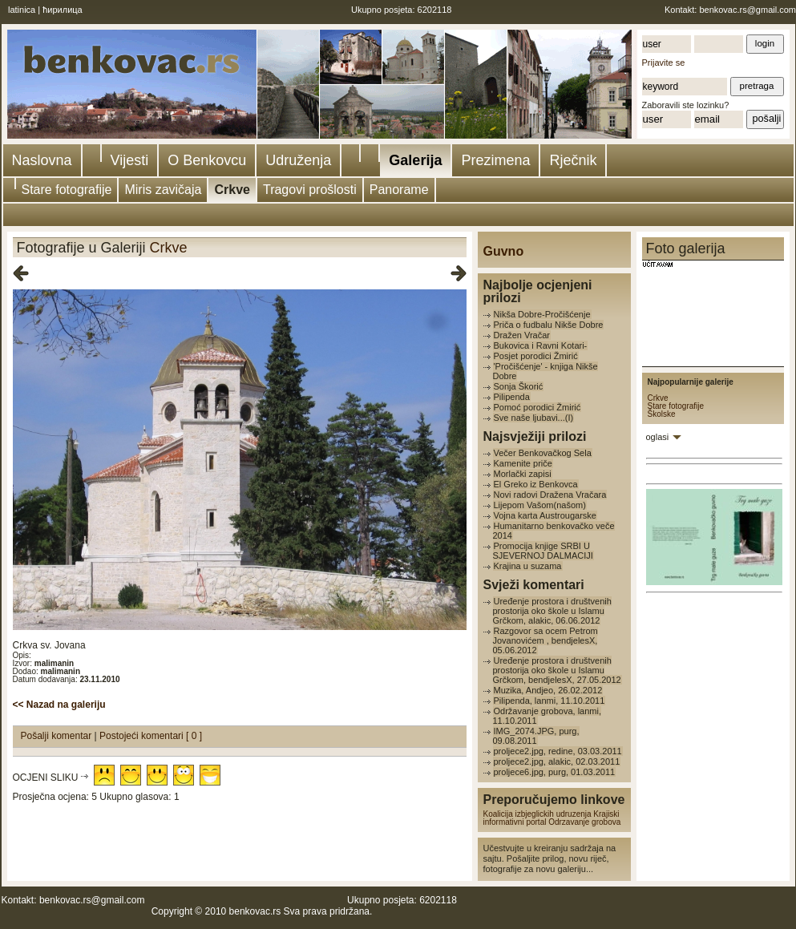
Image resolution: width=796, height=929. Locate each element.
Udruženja (298, 160)
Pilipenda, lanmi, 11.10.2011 (549, 700)
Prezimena (495, 160)
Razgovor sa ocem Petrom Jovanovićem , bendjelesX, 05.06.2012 (545, 640)
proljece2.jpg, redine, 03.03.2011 (558, 751)
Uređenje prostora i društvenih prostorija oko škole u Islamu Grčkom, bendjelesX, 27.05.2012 (557, 670)
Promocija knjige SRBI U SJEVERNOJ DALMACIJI (543, 550)
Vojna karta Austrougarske (545, 515)
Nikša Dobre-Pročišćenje (542, 314)
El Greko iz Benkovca (536, 484)
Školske (662, 414)
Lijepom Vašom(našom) (540, 505)
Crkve (231, 189)
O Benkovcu (207, 160)
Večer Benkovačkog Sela (543, 453)
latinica (21, 9)
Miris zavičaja (162, 189)
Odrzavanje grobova (584, 822)
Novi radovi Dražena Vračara (550, 494)
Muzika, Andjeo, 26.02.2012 (548, 690)
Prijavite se (663, 62)
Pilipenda (512, 397)
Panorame (399, 189)
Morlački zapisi (523, 474)
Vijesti (130, 160)
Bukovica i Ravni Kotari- (541, 345)
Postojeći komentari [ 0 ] (150, 735)
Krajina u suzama (528, 566)
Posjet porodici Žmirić (536, 356)
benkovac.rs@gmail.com (747, 9)
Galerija (415, 160)
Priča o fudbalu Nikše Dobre (549, 324)
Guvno (503, 251)
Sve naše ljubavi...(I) (534, 417)
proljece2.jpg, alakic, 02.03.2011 (557, 761)
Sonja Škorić (518, 386)
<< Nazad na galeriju (59, 704)
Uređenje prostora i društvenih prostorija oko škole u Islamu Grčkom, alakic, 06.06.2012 (552, 610)
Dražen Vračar (522, 335)
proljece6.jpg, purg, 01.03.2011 (555, 772)
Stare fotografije (67, 189)
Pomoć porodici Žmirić (537, 407)
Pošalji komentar (58, 735)
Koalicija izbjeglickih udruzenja (537, 814)
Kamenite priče (523, 463)
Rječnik (572, 160)
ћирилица (62, 9)
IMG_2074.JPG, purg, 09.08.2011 (536, 735)
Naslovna (42, 160)
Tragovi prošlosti (310, 189)
